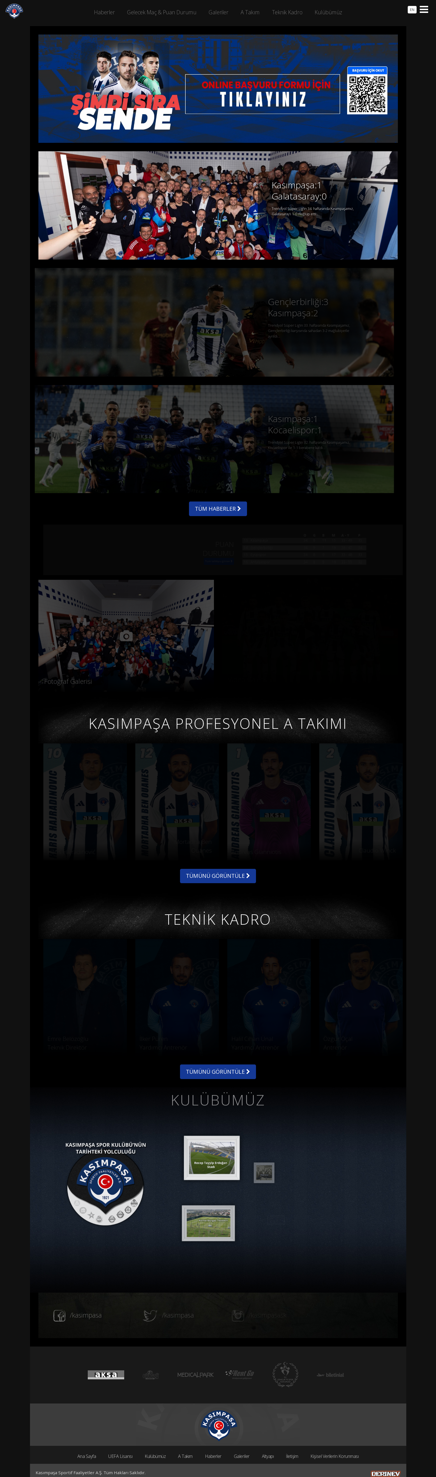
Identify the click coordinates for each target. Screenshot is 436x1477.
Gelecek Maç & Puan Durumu (161, 12)
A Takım (185, 1444)
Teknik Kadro (287, 12)
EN (412, 9)
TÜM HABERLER (218, 494)
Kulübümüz (155, 1444)
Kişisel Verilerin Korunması (334, 1444)
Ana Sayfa (86, 1444)
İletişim (292, 1444)
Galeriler (242, 1444)
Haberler (213, 1444)
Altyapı (268, 1444)
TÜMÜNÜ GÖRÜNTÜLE (218, 862)
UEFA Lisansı (120, 1444)
